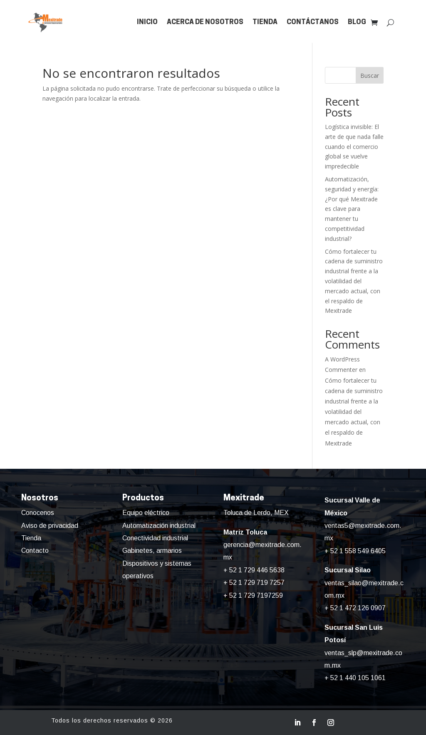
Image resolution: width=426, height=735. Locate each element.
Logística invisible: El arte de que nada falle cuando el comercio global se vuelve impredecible (354, 146)
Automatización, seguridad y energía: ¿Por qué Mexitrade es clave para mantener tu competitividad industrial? (352, 209)
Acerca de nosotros (205, 22)
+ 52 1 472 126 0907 (355, 607)
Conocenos (37, 512)
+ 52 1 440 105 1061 (355, 677)
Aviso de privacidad (49, 525)
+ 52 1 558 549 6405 (355, 550)
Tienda (265, 22)
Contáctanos (313, 22)
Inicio (147, 22)
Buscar (369, 75)
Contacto (35, 550)
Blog (357, 22)
